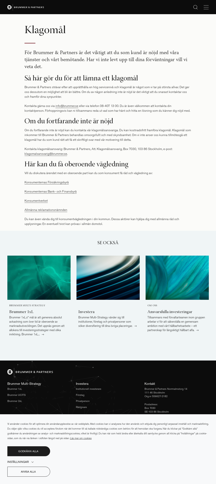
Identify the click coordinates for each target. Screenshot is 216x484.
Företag (80, 394)
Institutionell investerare (88, 388)
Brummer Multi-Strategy (27, 305)
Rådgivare (81, 407)
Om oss (152, 305)
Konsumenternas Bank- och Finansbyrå (51, 191)
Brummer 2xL (14, 401)
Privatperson (83, 401)
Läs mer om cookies (81, 438)
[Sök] (195, 7)
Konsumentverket (36, 200)
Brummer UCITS (16, 394)
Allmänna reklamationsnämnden (46, 210)
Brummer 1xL (14, 388)
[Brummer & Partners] (108, 372)
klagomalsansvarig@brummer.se (46, 154)
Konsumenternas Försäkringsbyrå (47, 182)
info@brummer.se (66, 106)
